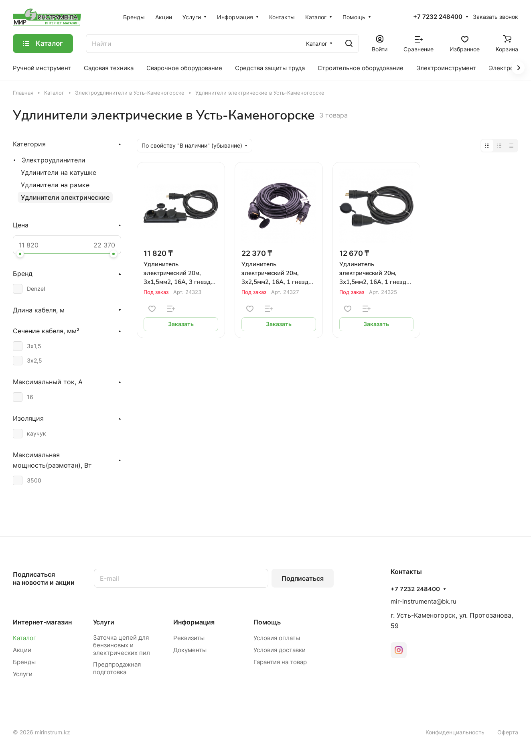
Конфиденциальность (455, 732)
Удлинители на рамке (55, 185)
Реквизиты (189, 638)
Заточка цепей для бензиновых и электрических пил (121, 645)
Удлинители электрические (65, 197)
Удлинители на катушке (58, 172)
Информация (194, 622)
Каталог (24, 638)
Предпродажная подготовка (117, 668)
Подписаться (303, 578)
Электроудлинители (53, 160)
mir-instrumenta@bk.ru (423, 601)
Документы (190, 650)
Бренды (24, 662)
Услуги (22, 674)
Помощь (267, 622)
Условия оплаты (276, 638)
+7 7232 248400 (437, 16)
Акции (22, 650)
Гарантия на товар (280, 662)
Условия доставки (279, 650)
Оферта (507, 732)
